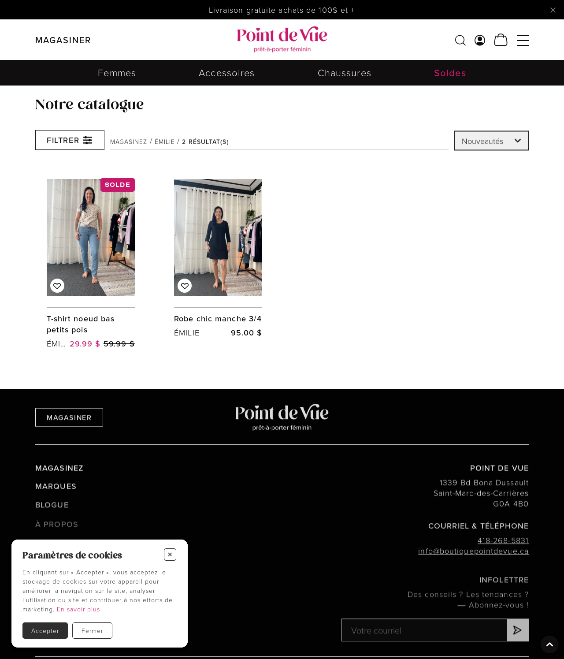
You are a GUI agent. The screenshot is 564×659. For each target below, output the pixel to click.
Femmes (117, 72)
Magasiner (69, 427)
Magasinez (129, 147)
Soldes (450, 72)
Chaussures (344, 72)
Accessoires (227, 72)
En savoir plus (78, 609)
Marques (56, 497)
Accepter (45, 630)
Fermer (92, 630)
